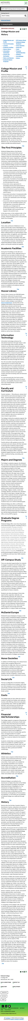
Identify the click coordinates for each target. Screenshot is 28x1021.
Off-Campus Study (21, 40)
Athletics (18, 54)
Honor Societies (20, 45)
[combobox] (14, 8)
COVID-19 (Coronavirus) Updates (8, 1011)
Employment (16, 986)
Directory (4, 986)
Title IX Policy (8, 1009)
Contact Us (16, 982)
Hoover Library (7, 49)
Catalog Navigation (8, 24)
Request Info (4, 992)
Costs (17, 49)
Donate (3, 999)
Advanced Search (5, 20)
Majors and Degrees (8, 58)
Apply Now (4, 996)
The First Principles (8, 43)
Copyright (22, 1008)
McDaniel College (5, 976)
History (18, 58)
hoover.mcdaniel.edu (6, 302)
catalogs (8, 1018)
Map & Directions (6, 982)
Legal (2, 1009)
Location (5, 45)
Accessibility (4, 1008)
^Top (23, 146)
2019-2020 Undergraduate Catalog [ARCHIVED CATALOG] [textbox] (14, 9)
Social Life (19, 47)
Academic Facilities (8, 47)
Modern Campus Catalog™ (17, 1019)
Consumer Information (13, 1008)
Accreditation (19, 56)
